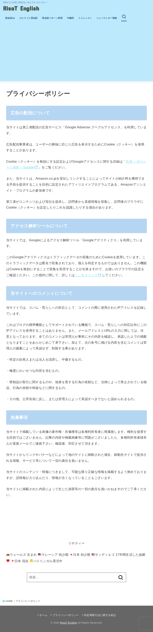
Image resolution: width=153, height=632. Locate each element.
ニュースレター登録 (106, 18)
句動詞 (70, 18)
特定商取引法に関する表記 (100, 615)
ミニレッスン (85, 18)
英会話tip (10, 18)
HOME (9, 601)
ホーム (43, 615)
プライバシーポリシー (66, 615)
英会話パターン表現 (52, 18)
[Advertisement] (76, 53)
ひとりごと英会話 (29, 18)
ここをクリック (86, 275)
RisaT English (21, 8)
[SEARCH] (124, 18)
